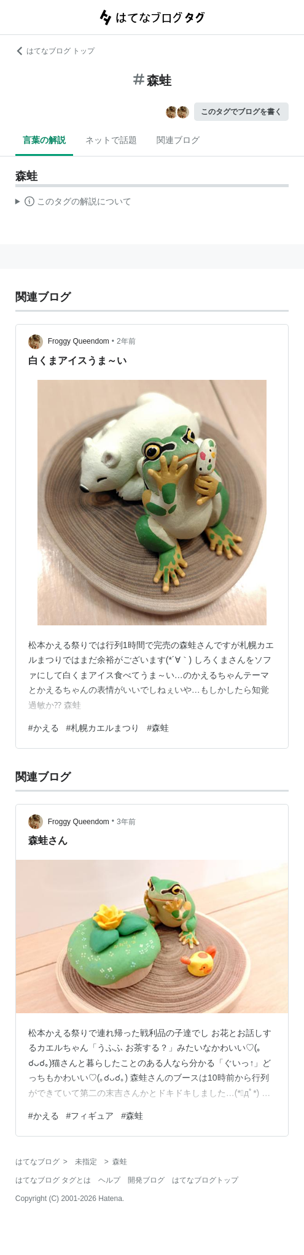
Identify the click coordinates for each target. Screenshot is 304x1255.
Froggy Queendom (78, 341)
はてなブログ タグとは (53, 1180)
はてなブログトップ (205, 1180)
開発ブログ (146, 1180)
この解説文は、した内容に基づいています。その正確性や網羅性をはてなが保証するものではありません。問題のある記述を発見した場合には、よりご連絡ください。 (73, 203)
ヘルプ (109, 1180)
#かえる (43, 728)
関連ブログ (178, 140)
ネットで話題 (111, 140)
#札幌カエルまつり (103, 728)
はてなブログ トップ (55, 51)
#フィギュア (90, 1116)
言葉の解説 (44, 140)
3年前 (126, 821)
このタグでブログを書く (241, 111)
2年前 (126, 341)
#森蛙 (158, 728)
